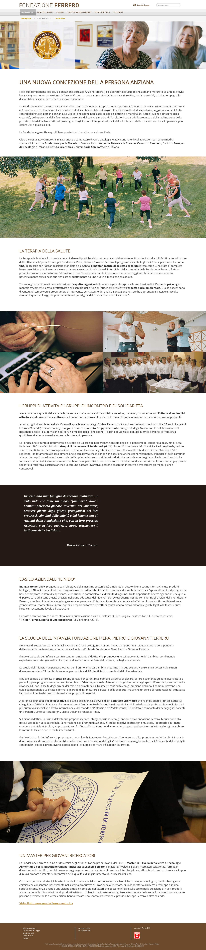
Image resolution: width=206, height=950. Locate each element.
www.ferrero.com (84, 931)
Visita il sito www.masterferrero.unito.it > (46, 903)
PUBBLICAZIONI (102, 12)
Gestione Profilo (84, 928)
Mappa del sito (28, 936)
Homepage (26, 18)
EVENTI (60, 12)
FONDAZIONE (27, 12)
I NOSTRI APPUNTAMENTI (79, 12)
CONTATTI (118, 12)
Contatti (25, 938)
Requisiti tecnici (28, 933)
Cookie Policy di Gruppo (31, 931)
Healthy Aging (45, 12)
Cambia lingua (143, 5)
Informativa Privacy (29, 928)
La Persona (60, 18)
